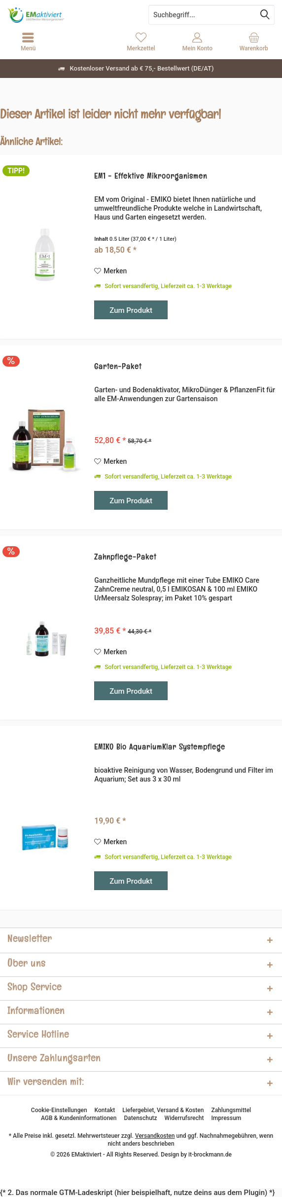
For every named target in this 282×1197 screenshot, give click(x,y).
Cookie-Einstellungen (59, 1110)
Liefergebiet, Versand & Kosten (163, 1110)
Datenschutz (140, 1118)
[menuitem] (254, 42)
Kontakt (105, 1110)
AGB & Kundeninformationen (79, 1118)
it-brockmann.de (210, 1154)
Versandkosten (155, 1135)
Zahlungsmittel (231, 1110)
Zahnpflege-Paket (125, 558)
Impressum (226, 1118)
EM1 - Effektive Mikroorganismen (150, 177)
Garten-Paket (117, 368)
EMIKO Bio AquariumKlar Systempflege (159, 748)
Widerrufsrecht (184, 1118)
